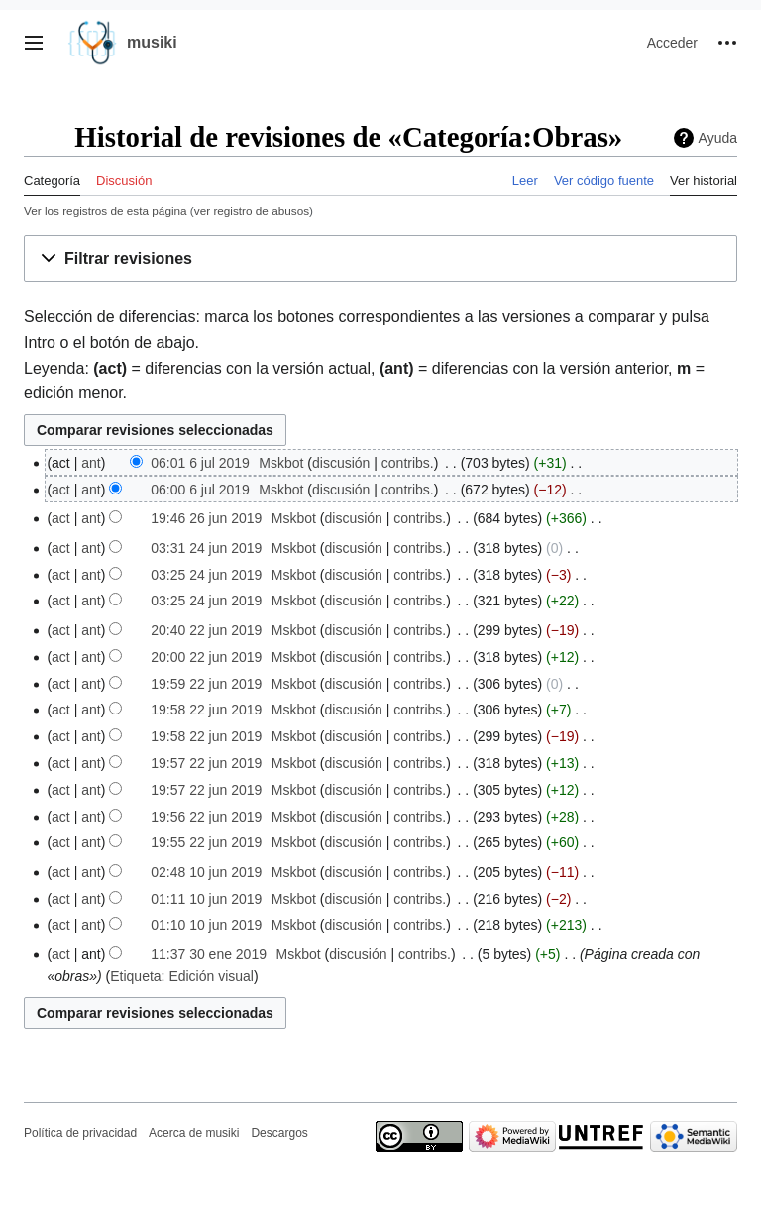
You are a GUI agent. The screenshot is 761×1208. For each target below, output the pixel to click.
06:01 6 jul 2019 (200, 463)
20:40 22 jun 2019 (206, 630)
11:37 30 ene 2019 (209, 954)
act (61, 489)
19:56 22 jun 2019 (206, 816)
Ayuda (718, 138)
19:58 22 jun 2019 (206, 709)
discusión (341, 463)
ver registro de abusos (251, 210)
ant (90, 463)
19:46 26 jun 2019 (206, 518)
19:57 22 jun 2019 (206, 763)
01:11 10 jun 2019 (206, 899)
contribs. (407, 463)
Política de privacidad (80, 1133)
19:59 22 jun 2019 (206, 684)
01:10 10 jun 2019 (206, 925)
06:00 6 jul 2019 (200, 489)
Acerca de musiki (194, 1133)
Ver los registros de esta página (105, 210)
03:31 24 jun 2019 (206, 548)
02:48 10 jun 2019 (206, 872)
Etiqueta (135, 976)
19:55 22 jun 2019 (206, 842)
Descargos (279, 1133)
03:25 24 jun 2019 (206, 575)
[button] (33, 42)
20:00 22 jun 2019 (206, 657)
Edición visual (211, 976)
